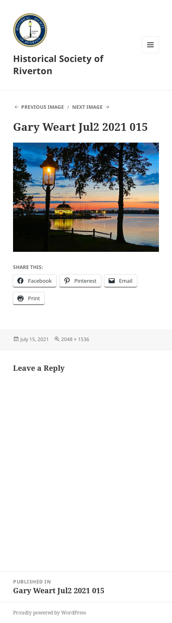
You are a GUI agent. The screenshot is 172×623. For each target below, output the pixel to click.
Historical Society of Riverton (58, 64)
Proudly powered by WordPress (49, 612)
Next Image (87, 106)
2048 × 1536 (75, 339)
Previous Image (42, 106)
